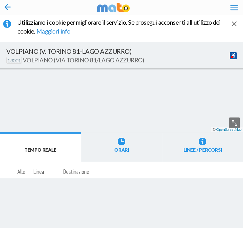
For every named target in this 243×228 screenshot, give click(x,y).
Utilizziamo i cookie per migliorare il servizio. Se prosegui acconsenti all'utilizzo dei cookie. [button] (119, 27)
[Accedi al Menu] (234, 7)
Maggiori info (57, 31)
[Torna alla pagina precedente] (8, 7)
